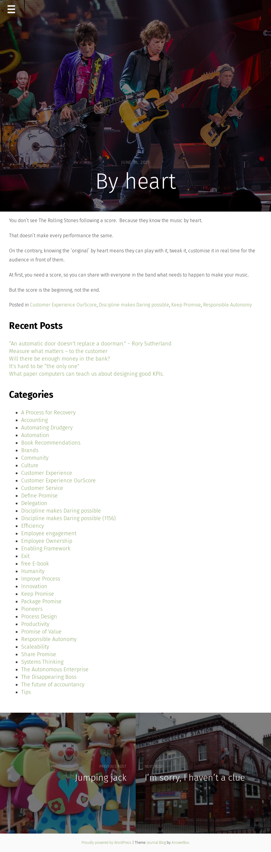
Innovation (34, 586)
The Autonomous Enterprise (55, 669)
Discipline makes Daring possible (134, 305)
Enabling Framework (45, 548)
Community (34, 458)
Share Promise (38, 654)
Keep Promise (186, 305)
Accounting (34, 420)
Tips (26, 692)
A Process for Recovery (48, 412)
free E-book (35, 563)
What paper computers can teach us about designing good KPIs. (86, 374)
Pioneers (32, 609)
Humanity (32, 571)
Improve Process (40, 578)
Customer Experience (46, 473)
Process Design (39, 616)
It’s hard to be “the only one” (44, 366)
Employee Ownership (46, 541)
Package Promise (41, 601)
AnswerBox (180, 843)
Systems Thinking (42, 662)
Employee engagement (48, 533)
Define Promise (39, 495)
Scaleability (35, 646)
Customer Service (42, 488)
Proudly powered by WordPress (107, 843)
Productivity (35, 624)
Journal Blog (157, 843)
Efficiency (32, 526)
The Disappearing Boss (48, 677)
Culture (29, 465)
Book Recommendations (50, 442)
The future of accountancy (52, 684)
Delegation (34, 503)
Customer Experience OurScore (63, 305)
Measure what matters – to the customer (58, 351)
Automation (35, 435)
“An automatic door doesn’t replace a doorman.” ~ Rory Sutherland (90, 343)
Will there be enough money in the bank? (59, 358)
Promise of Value (41, 631)
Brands (29, 450)
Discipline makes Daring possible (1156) (68, 518)
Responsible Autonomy (227, 305)
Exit (25, 556)
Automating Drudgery (47, 427)
